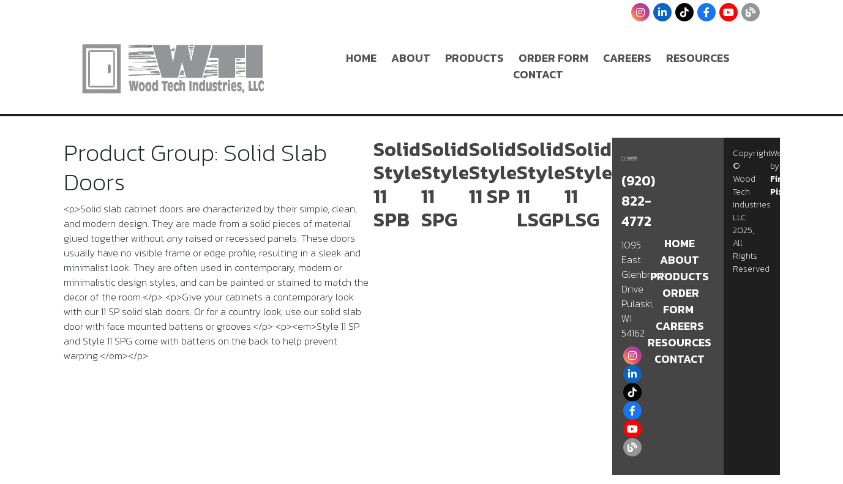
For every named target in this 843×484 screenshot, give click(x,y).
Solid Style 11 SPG (445, 184)
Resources (698, 58)
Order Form (553, 58)
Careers (627, 58)
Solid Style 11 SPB (397, 184)
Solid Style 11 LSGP (540, 184)
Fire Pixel (780, 185)
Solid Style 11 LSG (588, 184)
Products (474, 58)
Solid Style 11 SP (493, 173)
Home (361, 58)
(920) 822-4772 (638, 201)
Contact (538, 74)
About (410, 58)
